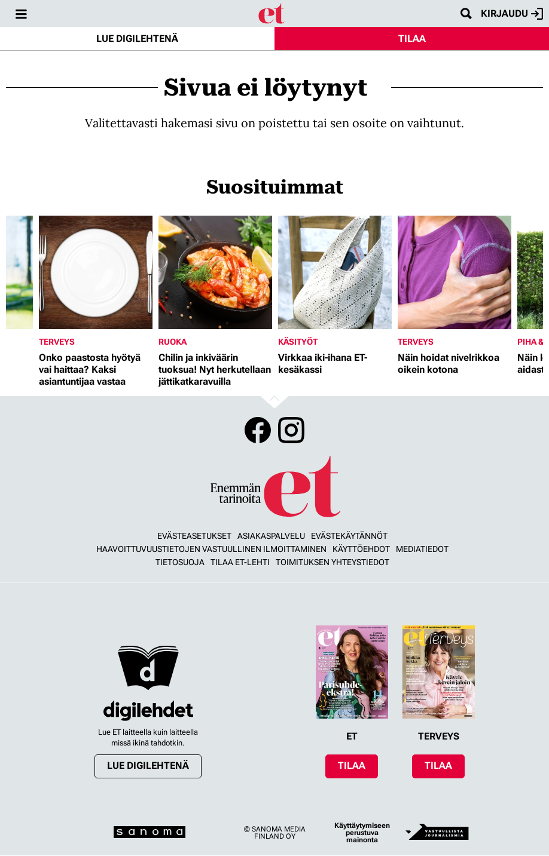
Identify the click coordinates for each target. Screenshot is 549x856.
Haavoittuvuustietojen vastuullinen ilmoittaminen (211, 549)
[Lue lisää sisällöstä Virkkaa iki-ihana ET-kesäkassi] (335, 272)
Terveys (57, 341)
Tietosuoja (180, 562)
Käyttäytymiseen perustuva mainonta (362, 832)
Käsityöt (298, 341)
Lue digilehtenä (137, 38)
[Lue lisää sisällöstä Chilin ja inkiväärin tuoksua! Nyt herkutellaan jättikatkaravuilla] (215, 272)
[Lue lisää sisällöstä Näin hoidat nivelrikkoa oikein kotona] (454, 272)
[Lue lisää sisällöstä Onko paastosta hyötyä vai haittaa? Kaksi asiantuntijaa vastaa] (95, 272)
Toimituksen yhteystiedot (332, 562)
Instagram (291, 430)
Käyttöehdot (361, 549)
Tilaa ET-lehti (240, 562)
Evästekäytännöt (349, 536)
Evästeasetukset (194, 536)
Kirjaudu (512, 14)
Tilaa (412, 38)
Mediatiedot (422, 549)
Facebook (258, 430)
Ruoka (172, 341)
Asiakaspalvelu (271, 536)
